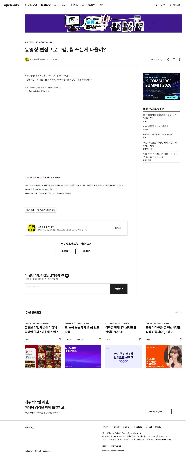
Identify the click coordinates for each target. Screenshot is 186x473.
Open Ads (11, 5)
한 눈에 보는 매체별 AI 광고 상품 (82, 330)
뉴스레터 (149, 427)
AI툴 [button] (102, 5)
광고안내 (158, 427)
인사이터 (74, 5)
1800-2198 (140, 439)
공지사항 (116, 427)
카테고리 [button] (31, 5)
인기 (64, 5)
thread (38, 451)
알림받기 (118, 228)
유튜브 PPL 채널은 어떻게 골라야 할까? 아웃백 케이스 (42, 330)
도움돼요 (65, 251)
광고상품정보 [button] (88, 5)
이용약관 (105, 446)
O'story (46, 5)
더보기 (178, 312)
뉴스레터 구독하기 (158, 411)
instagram (29, 451)
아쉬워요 (87, 251)
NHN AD (29, 427)
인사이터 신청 (175, 5)
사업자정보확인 (130, 436)
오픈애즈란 (106, 427)
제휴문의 (126, 427)
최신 (56, 5)
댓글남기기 (118, 288)
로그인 (163, 5)
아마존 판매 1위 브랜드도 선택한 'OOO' (120, 330)
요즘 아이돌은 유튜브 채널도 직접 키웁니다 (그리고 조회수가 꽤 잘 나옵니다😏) (163, 330)
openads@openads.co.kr (161, 439)
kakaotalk (47, 451)
